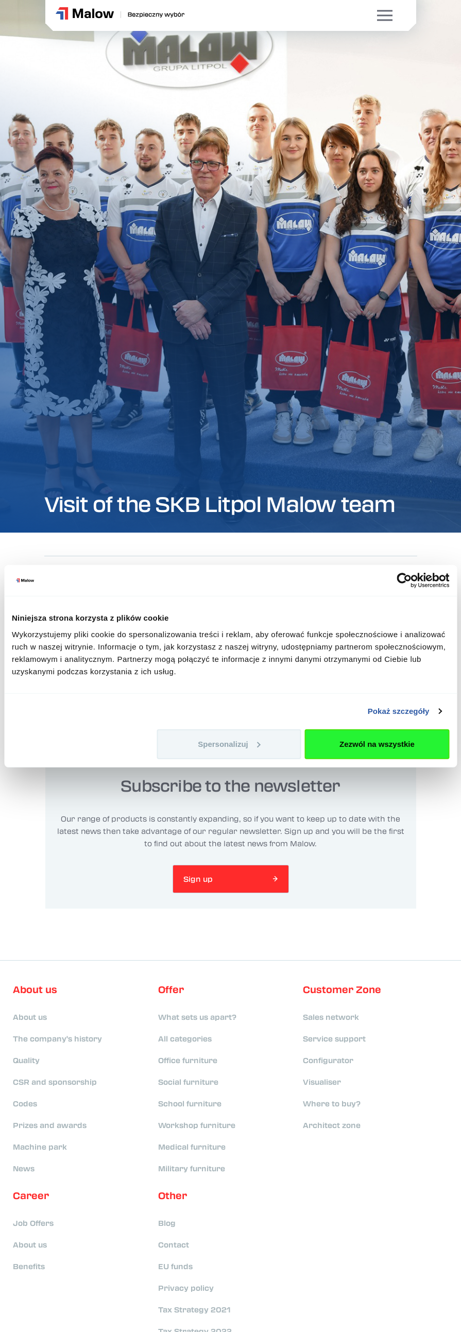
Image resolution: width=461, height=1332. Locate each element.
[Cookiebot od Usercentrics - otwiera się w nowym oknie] (404, 580)
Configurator (328, 1060)
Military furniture (191, 1168)
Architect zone (332, 1125)
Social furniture (188, 1082)
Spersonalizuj (229, 743)
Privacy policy (186, 1288)
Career (31, 1195)
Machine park (40, 1146)
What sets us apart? (197, 1017)
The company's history (57, 1038)
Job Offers (33, 1223)
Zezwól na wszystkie (377, 743)
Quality (26, 1060)
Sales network (331, 1017)
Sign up (198, 879)
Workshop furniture (196, 1125)
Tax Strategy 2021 (194, 1309)
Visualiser (322, 1082)
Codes (25, 1103)
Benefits (29, 1266)
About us (35, 989)
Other (172, 1195)
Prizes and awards (50, 1125)
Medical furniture (192, 1146)
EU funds (175, 1266)
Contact (173, 1244)
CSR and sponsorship (55, 1082)
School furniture (189, 1103)
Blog (167, 1223)
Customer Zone (342, 989)
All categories (185, 1038)
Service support (334, 1038)
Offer (171, 989)
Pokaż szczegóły (399, 711)
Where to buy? (332, 1103)
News (24, 1168)
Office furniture (187, 1060)
